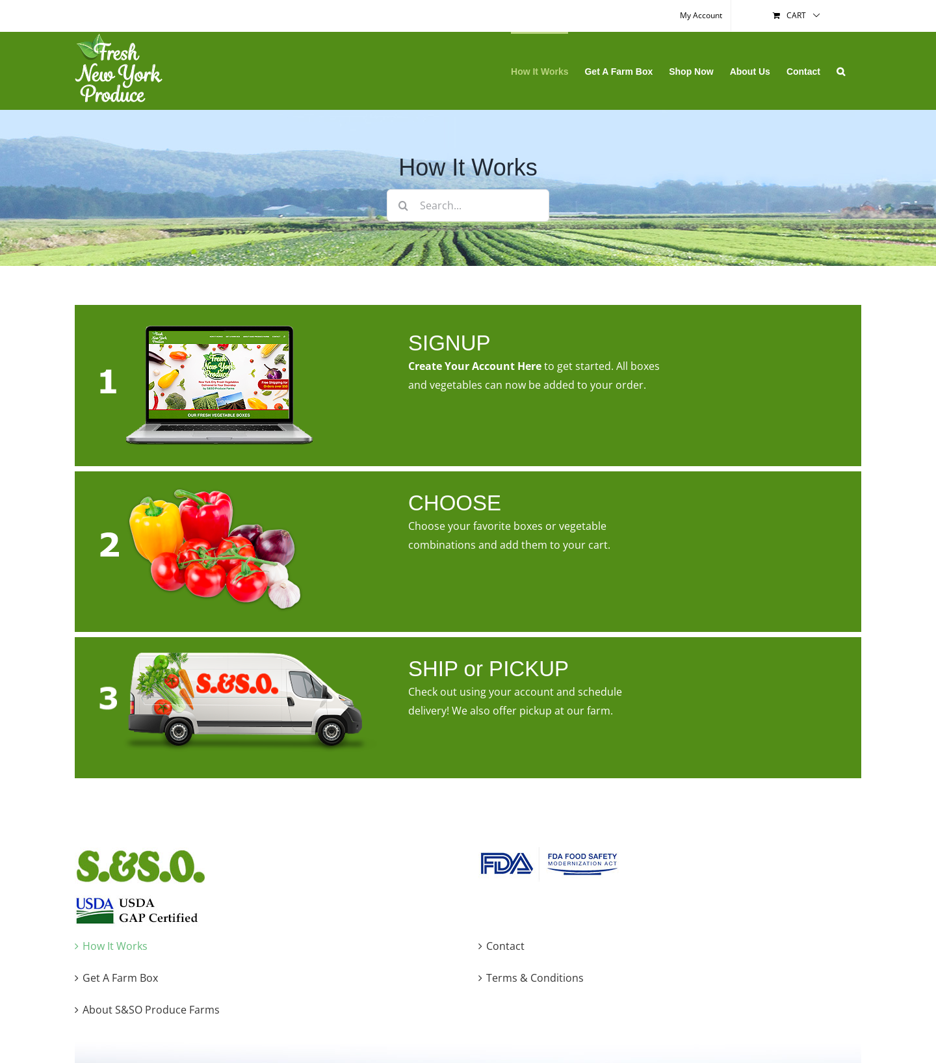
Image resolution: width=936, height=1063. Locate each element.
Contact (505, 946)
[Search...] (468, 205)
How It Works (115, 946)
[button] (841, 70)
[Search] (403, 205)
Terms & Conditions (535, 978)
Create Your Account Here (474, 366)
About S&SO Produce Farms (151, 1010)
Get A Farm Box (120, 978)
